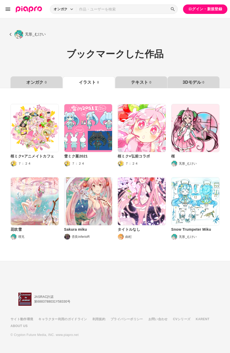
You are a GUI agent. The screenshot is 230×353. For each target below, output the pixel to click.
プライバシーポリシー (127, 319)
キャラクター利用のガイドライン (62, 319)
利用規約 (98, 319)
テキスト (141, 82)
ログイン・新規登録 (205, 9)
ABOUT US (19, 326)
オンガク (36, 82)
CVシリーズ (182, 319)
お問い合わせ (158, 319)
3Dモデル (193, 82)
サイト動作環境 (22, 319)
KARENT (203, 319)
